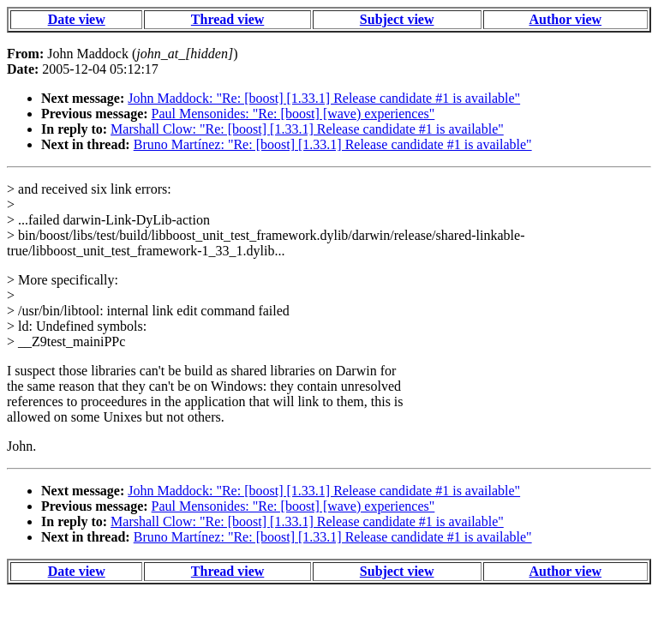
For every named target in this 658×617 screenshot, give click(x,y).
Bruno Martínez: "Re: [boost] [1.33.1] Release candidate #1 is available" (333, 144)
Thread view (227, 19)
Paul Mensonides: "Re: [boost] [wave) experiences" (293, 113)
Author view (565, 19)
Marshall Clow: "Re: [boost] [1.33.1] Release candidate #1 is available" (307, 129)
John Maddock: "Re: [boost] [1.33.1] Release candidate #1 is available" (324, 98)
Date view (76, 19)
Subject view (397, 19)
